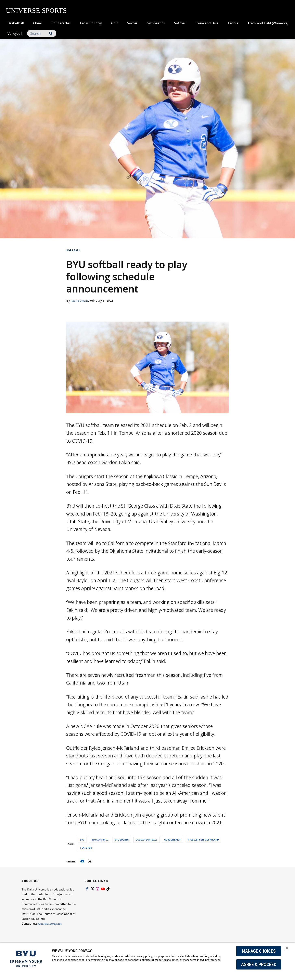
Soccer (132, 23)
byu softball (99, 839)
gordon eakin (172, 839)
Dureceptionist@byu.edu (53, 923)
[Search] (41, 33)
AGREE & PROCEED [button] (258, 964)
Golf (114, 23)
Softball (180, 23)
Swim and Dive (207, 23)
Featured (86, 847)
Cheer (37, 23)
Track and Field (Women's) (267, 23)
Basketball (16, 23)
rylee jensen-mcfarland (203, 839)
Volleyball (15, 33)
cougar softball (146, 839)
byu (82, 839)
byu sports (122, 839)
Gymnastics (156, 23)
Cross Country (91, 23)
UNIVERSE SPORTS (36, 10)
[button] (288, 950)
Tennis (233, 23)
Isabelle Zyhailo (82, 300)
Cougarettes (61, 23)
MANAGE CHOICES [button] (258, 951)
